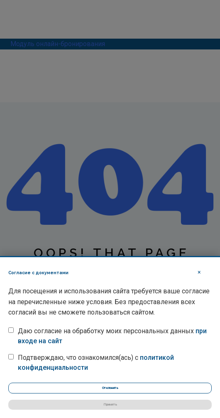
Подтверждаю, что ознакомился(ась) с (96, 362)
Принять (110, 404)
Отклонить (110, 388)
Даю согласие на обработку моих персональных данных (112, 336)
